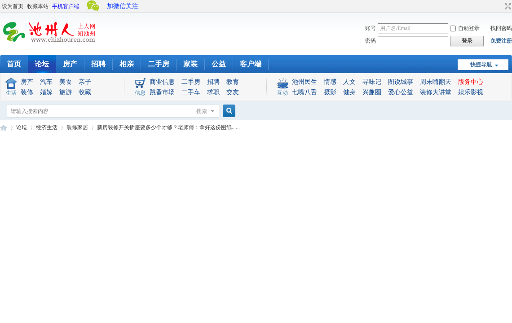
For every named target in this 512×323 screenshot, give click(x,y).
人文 (349, 82)
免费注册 (501, 41)
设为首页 (12, 6)
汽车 (46, 82)
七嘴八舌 (304, 92)
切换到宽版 (507, 6)
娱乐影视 (470, 92)
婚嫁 (46, 92)
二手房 (158, 64)
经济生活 (46, 127)
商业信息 (162, 82)
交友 (232, 92)
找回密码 (501, 28)
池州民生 (304, 82)
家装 (190, 64)
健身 (349, 92)
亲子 (85, 82)
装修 (27, 92)
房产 (70, 64)
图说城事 (400, 82)
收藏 (85, 92)
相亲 (126, 64)
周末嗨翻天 (435, 82)
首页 (14, 64)
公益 (219, 64)
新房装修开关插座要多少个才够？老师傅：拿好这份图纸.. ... (168, 127)
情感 (330, 82)
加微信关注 (122, 6)
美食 (65, 82)
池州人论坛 (3, 127)
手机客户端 (65, 6)
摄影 (330, 92)
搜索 (201, 111)
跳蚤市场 (162, 92)
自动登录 (465, 28)
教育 (232, 82)
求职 (213, 92)
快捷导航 (481, 64)
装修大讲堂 (435, 92)
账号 (370, 28)
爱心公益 (400, 92)
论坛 (42, 64)
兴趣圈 (371, 92)
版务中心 (470, 82)
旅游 (65, 92)
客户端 (250, 64)
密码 (370, 41)
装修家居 (77, 127)
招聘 (98, 64)
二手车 (190, 92)
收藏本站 (38, 6)
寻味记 (371, 82)
